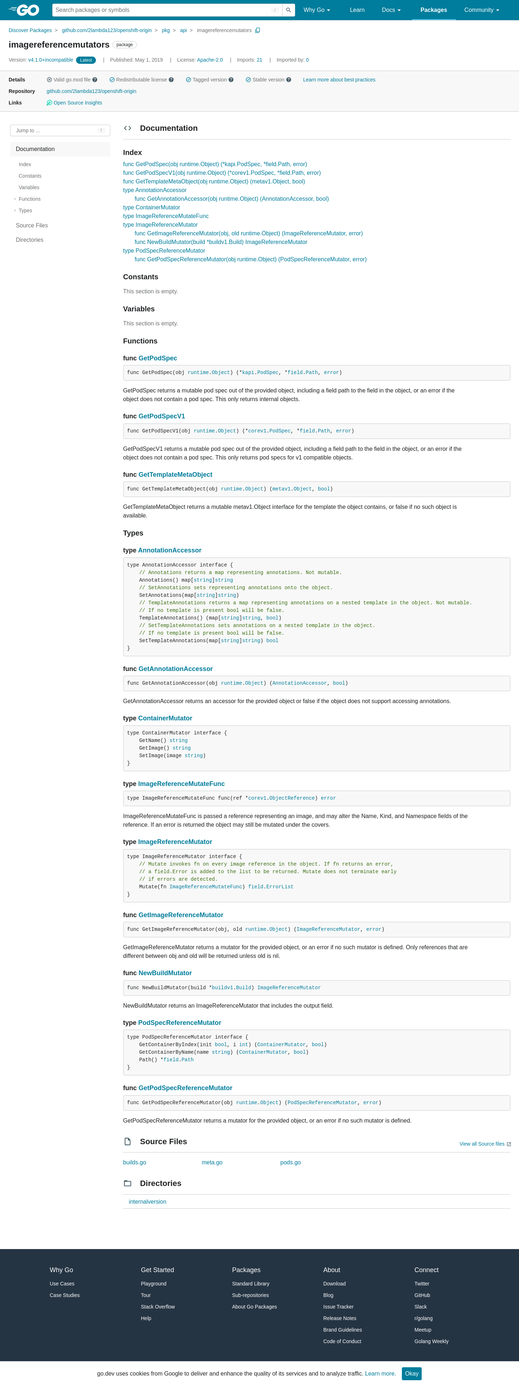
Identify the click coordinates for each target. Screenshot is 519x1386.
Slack (420, 1307)
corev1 (257, 431)
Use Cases (62, 1284)
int (243, 1045)
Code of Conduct (342, 1341)
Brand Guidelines (342, 1330)
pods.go (290, 1162)
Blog (328, 1295)
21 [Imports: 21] (250, 60)
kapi (248, 373)
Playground (154, 1284)
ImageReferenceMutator (175, 841)
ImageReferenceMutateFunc (181, 783)
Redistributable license (141, 80)
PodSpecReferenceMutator (179, 1022)
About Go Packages (254, 1307)
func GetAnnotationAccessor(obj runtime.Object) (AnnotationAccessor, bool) (232, 199)
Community (483, 10)
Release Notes (339, 1318)
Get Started (157, 1270)
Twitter (421, 1284)
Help (146, 1318)
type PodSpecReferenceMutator (164, 251)
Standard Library (251, 1284)
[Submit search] (288, 10)
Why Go (318, 10)
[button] (49, 80)
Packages (434, 10)
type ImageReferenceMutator (160, 225)
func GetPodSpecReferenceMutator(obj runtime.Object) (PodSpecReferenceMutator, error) (251, 259)
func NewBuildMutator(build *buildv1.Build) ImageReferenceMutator (221, 242)
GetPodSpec (158, 358)
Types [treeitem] (25, 210)
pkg (166, 30)
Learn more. (380, 1374)
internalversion (148, 1202)
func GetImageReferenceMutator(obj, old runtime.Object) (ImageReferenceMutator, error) (249, 233)
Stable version (268, 80)
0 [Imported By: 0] (292, 60)
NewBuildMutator (165, 973)
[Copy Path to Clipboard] (257, 30)
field (295, 373)
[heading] (30, 10)
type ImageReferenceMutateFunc (166, 216)
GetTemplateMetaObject (176, 474)
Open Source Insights (74, 103)
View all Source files (482, 1144)
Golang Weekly (431, 1341)
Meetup (422, 1330)
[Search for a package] (167, 10)
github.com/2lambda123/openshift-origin (107, 30)
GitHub (422, 1295)
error (331, 373)
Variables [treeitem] (29, 187)
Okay (411, 1374)
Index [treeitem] (25, 164)
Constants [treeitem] (30, 176)
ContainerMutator (165, 718)
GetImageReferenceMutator (181, 915)
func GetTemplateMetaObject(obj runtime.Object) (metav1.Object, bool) (214, 181)
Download (334, 1284)
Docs (392, 10)
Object (221, 373)
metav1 (281, 489)
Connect (426, 1270)
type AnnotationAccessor (155, 190)
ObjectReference (292, 798)
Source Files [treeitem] (32, 225)
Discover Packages (30, 30)
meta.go (212, 1162)
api (183, 30)
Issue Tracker (338, 1307)
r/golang (423, 1318)
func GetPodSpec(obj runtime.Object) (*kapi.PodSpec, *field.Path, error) (215, 164)
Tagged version (210, 80)
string (203, 580)
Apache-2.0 (210, 60)
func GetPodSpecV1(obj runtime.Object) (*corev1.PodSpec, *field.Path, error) (222, 173)
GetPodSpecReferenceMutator (185, 1088)
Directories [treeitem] (29, 240)
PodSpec (268, 373)
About (331, 1270)
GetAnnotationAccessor (176, 668)
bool (324, 489)
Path (312, 373)
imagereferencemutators (224, 30)
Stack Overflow (158, 1307)
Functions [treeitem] (30, 199)
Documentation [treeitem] (35, 149)
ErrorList (280, 887)
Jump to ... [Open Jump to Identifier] (28, 130)
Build (243, 988)
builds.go (134, 1162)
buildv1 (222, 988)
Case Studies (65, 1295)
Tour (146, 1295)
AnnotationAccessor (169, 550)
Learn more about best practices (339, 80)
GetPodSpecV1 (162, 416)
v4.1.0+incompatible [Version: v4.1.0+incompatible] (42, 60)
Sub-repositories (250, 1295)
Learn (357, 10)
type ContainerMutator (151, 207)
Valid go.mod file (72, 80)
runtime (198, 373)
